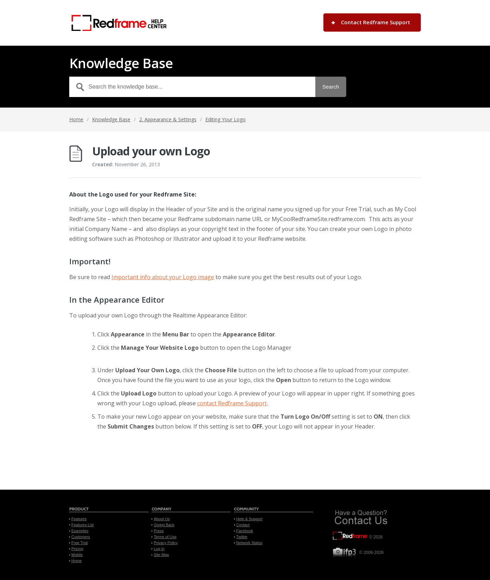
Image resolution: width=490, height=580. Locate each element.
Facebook (244, 531)
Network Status (249, 543)
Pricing (77, 549)
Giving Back (164, 525)
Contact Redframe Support (375, 22)
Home (76, 119)
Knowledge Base (111, 119)
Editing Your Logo (225, 119)
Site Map (161, 555)
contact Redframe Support (232, 403)
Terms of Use (165, 537)
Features (78, 519)
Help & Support (249, 519)
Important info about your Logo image (162, 277)
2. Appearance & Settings (167, 119)
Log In (159, 549)
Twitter (241, 537)
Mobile (77, 555)
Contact (243, 525)
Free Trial (79, 543)
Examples (79, 531)
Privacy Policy (166, 543)
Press (158, 531)
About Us (161, 519)
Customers (80, 537)
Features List (82, 525)
